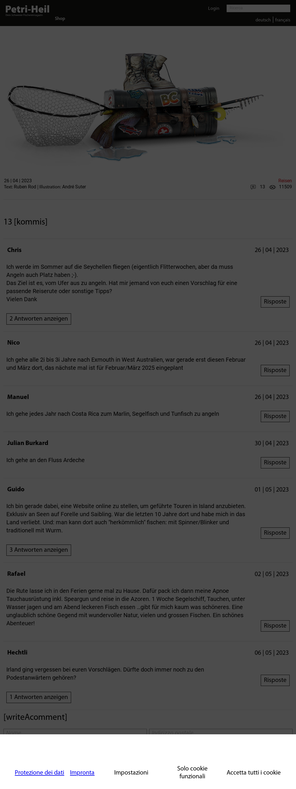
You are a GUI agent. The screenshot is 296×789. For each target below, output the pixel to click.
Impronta (82, 773)
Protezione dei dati (39, 773)
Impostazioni (131, 773)
